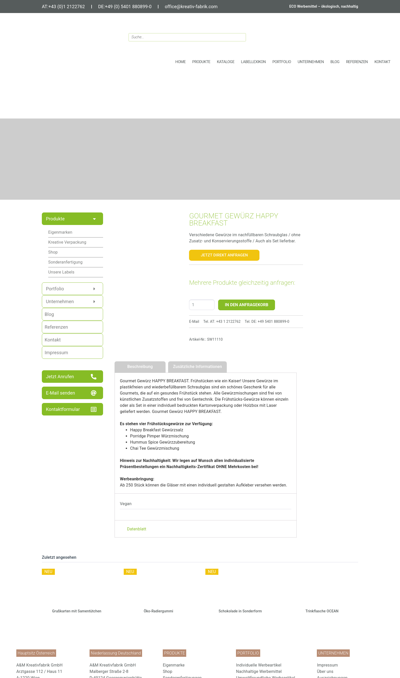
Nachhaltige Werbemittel (259, 671)
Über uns (325, 671)
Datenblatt (136, 529)
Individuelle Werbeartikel (258, 665)
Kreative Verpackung (67, 242)
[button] (201, 62)
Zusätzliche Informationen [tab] (197, 366)
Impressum (327, 665)
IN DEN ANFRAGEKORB (246, 304)
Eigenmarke (173, 665)
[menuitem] (197, 665)
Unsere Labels (61, 272)
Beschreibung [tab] (140, 366)
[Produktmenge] (202, 305)
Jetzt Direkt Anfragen (224, 255)
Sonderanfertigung (65, 262)
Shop (53, 252)
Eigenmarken (60, 232)
